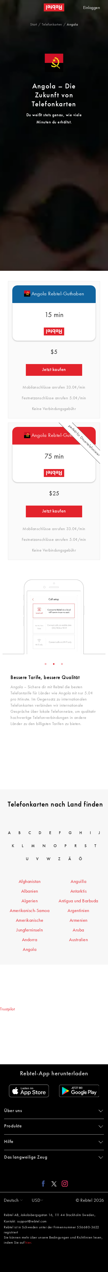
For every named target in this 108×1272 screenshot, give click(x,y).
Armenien (79, 920)
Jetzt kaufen (54, 369)
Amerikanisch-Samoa (29, 910)
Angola (29, 949)
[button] (12, 1200)
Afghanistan (30, 881)
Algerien (29, 901)
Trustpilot (7, 1009)
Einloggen (91, 8)
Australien (78, 940)
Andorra (29, 940)
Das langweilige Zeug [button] (52, 1157)
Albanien (29, 891)
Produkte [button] (52, 1126)
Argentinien (78, 910)
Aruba (78, 930)
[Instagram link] (63, 1183)
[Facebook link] (44, 1183)
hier (28, 1242)
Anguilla (78, 881)
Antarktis (78, 891)
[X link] (54, 1183)
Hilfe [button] (52, 1141)
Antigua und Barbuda (78, 901)
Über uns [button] (52, 1110)
